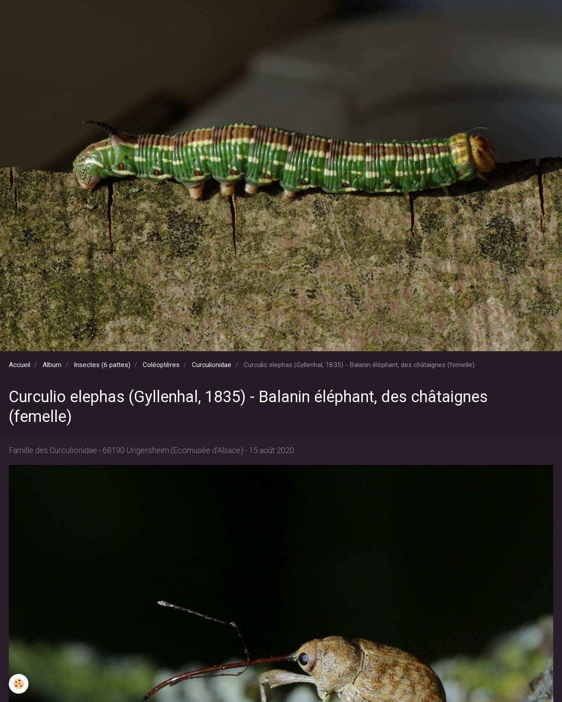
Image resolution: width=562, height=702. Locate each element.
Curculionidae (211, 365)
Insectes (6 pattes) (102, 365)
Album (52, 365)
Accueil (19, 365)
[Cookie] (19, 684)
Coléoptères (161, 365)
